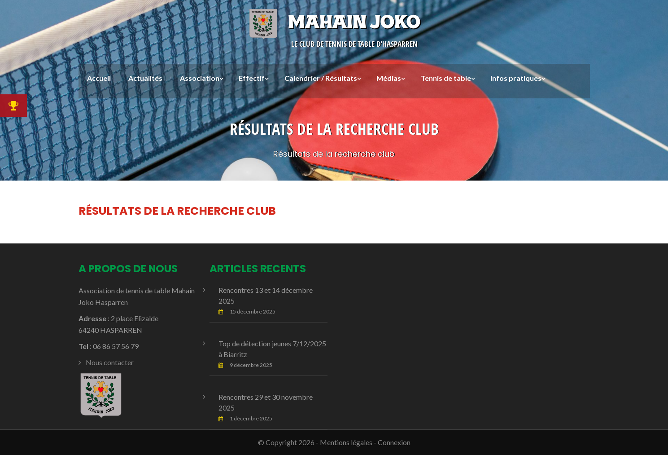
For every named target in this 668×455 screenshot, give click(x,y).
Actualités (145, 78)
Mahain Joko (334, 21)
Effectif (252, 78)
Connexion (394, 442)
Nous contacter (110, 362)
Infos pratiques (515, 78)
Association (199, 78)
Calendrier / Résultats (320, 78)
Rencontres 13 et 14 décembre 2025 (265, 295)
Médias (388, 78)
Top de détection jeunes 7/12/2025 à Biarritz (272, 348)
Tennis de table (446, 78)
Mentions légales (346, 442)
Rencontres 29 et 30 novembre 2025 (265, 402)
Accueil (99, 78)
